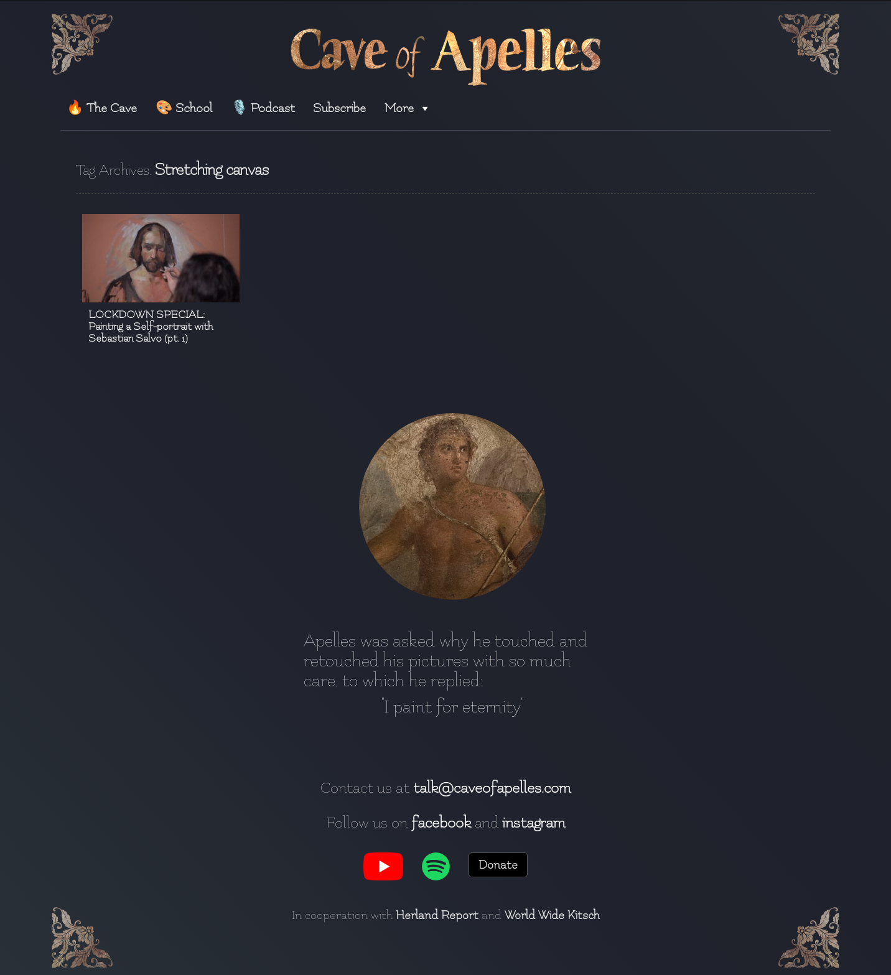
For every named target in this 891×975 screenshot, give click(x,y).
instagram (533, 822)
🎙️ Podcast (263, 108)
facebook (441, 822)
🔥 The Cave (102, 108)
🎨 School (184, 108)
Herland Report (437, 915)
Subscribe (339, 108)
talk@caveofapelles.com (492, 787)
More (408, 108)
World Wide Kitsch (552, 915)
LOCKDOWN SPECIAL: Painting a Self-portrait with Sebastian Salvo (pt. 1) (150, 326)
